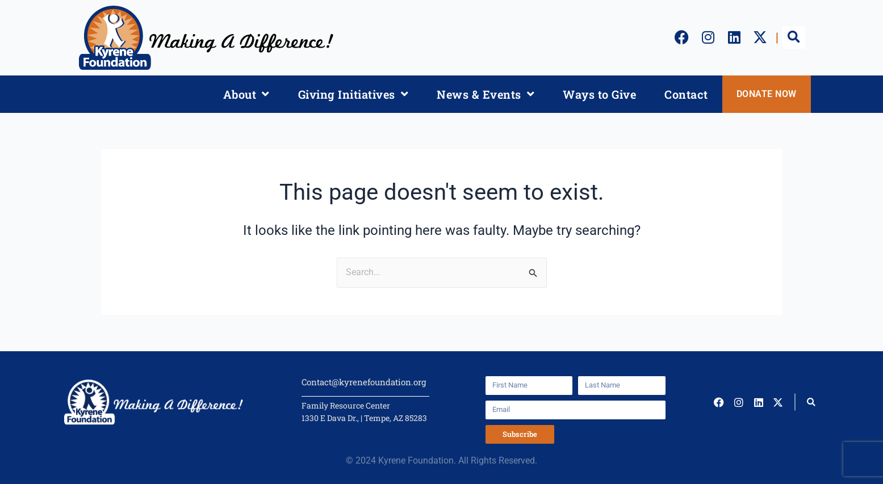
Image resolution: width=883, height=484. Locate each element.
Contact (686, 94)
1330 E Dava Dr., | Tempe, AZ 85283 (364, 418)
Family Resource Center (346, 405)
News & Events (485, 94)
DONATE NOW (766, 94)
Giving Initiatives (353, 94)
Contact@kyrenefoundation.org (364, 382)
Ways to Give (599, 94)
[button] (793, 37)
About (246, 94)
